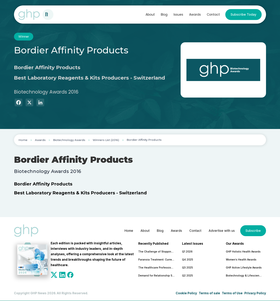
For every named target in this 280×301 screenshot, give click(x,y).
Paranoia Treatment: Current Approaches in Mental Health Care (156, 259)
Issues (178, 14)
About (150, 14)
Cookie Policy (186, 293)
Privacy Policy (255, 293)
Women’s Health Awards (241, 259)
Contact (213, 14)
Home (23, 140)
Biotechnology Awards (69, 140)
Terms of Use (232, 293)
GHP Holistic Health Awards (243, 251)
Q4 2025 (187, 259)
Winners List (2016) (106, 140)
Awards (195, 14)
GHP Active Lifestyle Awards (244, 267)
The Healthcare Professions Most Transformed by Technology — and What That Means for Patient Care (156, 267)
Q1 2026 (187, 251)
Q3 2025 (187, 267)
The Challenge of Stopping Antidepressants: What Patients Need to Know (156, 251)
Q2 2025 (187, 275)
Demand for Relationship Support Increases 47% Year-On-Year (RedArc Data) (156, 275)
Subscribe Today (243, 14)
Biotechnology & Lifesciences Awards (244, 275)
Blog (164, 14)
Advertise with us (222, 231)
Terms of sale (209, 293)
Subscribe (253, 231)
